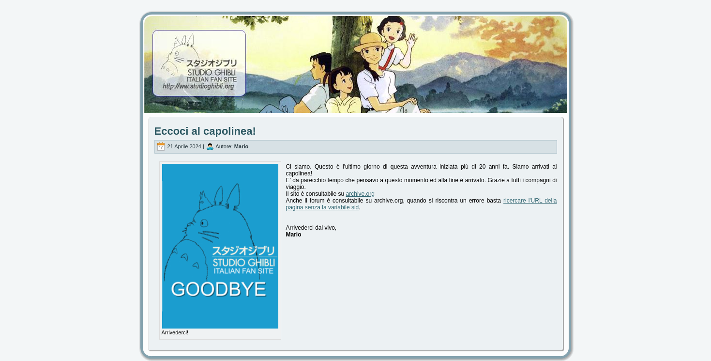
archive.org (360, 193)
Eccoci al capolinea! (205, 131)
